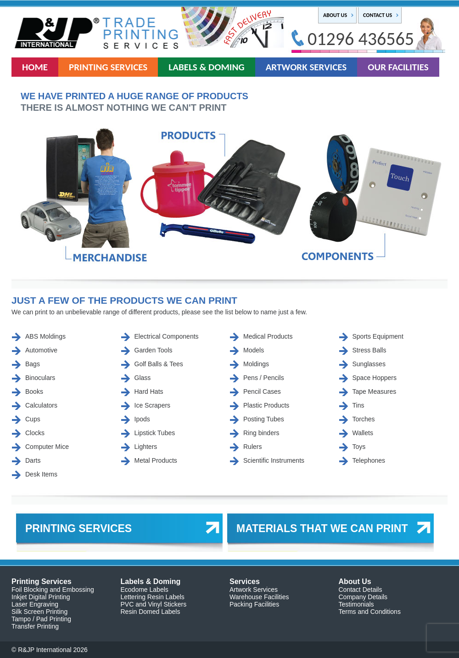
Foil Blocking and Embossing (52, 589)
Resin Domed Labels (150, 611)
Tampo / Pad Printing (41, 619)
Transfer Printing (35, 626)
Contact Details (360, 589)
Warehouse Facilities (259, 597)
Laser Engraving (34, 604)
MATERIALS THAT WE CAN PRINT (322, 528)
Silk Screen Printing (39, 611)
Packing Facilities (254, 604)
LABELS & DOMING (206, 67)
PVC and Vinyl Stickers (154, 604)
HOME (35, 67)
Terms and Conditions (370, 611)
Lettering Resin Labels (153, 597)
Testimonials (356, 604)
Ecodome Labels (144, 589)
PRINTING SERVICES (108, 67)
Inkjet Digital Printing (40, 597)
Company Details (363, 597)
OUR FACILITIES (398, 67)
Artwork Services (254, 589)
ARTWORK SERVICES (306, 67)
